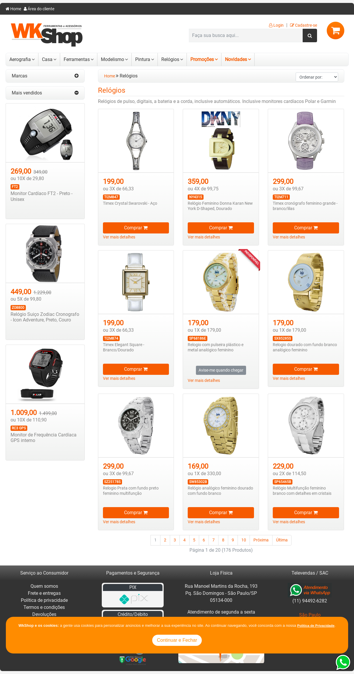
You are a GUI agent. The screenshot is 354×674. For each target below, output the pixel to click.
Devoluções (44, 614)
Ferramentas (77, 59)
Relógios (170, 59)
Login (276, 25)
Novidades (236, 59)
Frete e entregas (44, 593)
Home (13, 8)
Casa (47, 59)
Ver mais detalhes (119, 237)
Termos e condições (44, 607)
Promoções (202, 59)
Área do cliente (39, 8)
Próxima (261, 540)
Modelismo (112, 59)
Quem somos (44, 586)
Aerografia (20, 59)
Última (282, 540)
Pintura (142, 59)
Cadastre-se (303, 25)
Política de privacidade (44, 600)
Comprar (136, 228)
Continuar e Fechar (177, 640)
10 (243, 540)
